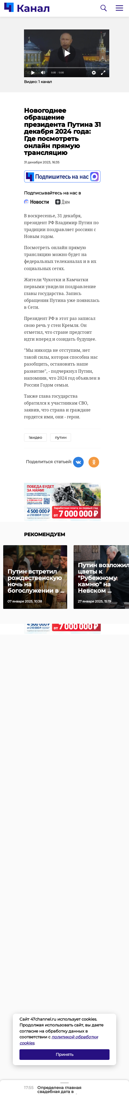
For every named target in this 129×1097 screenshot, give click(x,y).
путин (60, 437)
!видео (35, 437)
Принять (64, 1054)
